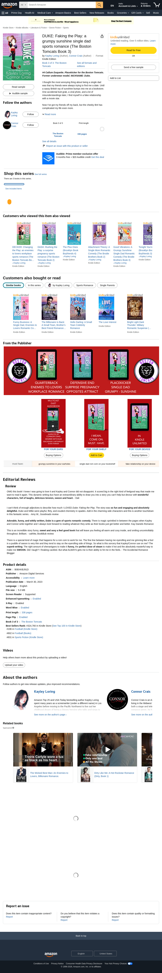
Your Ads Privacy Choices (115, 963)
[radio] (13, 285)
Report (9, 916)
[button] (5, 13)
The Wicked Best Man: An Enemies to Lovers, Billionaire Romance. (49, 774)
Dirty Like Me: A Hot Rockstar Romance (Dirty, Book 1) (114, 774)
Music (156, 13)
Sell (148, 13)
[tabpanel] (81, 199)
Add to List (115, 78)
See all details (49, 141)
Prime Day (16, 13)
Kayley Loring (52, 55)
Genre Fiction (55, 28)
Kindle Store (8, 28)
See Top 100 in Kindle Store (67, 625)
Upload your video (14, 665)
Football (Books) (23, 633)
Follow (30, 114)
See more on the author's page (49, 714)
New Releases (97, 13)
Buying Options (53, 455)
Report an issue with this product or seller (65, 146)
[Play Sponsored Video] (43, 749)
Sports (66, 28)
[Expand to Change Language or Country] (90, 953)
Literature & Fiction (38, 28)
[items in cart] (157, 5)
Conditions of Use (41, 963)
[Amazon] (9, 5)
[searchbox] (62, 5)
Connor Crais (75, 55)
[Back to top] (81, 939)
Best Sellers (80, 13)
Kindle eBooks (22, 28)
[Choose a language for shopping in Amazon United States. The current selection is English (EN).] (109, 5)
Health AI (29, 13)
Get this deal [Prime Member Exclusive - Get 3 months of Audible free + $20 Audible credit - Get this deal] (97, 157)
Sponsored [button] (9, 728)
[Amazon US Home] (51, 955)
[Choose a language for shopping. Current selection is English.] (80, 953)
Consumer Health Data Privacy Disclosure (84, 963)
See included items (13, 189)
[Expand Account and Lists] (137, 6)
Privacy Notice (57, 963)
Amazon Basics (63, 13)
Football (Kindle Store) (26, 629)
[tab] (14, 184)
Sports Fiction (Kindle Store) (29, 637)
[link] (23, 253)
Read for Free (133, 50)
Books (110, 13)
